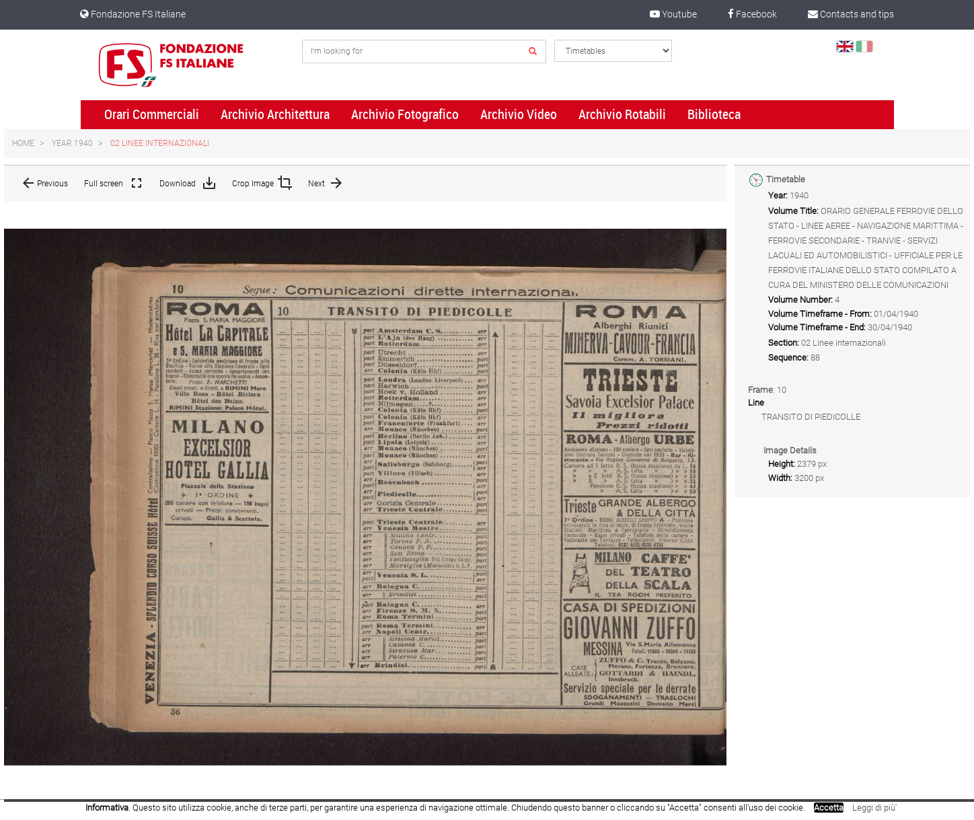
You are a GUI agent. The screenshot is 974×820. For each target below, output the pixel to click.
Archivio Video (518, 114)
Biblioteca (714, 114)
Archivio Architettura (275, 114)
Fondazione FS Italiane (133, 14)
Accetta (829, 808)
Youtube (673, 14)
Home (23, 143)
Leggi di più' (874, 808)
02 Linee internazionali (159, 143)
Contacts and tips (851, 14)
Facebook (752, 14)
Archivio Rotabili (622, 114)
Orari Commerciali (151, 114)
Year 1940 (72, 143)
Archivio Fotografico (405, 114)
